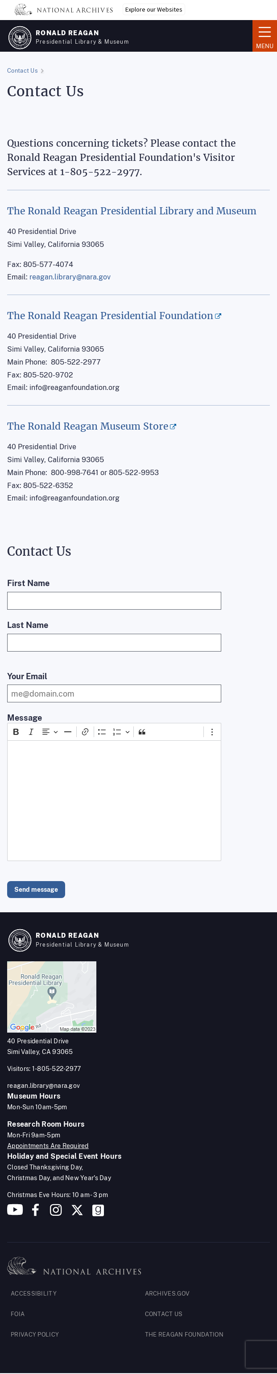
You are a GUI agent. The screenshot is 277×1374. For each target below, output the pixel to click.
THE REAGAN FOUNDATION (184, 1334)
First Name (28, 583)
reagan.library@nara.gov (70, 277)
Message (24, 717)
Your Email (27, 676)
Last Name (27, 625)
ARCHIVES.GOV (167, 1293)
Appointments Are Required (48, 1145)
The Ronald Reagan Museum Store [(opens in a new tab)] (87, 426)
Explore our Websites (153, 9)
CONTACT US (164, 1314)
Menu (264, 35)
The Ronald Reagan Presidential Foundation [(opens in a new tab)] (110, 316)
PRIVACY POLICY (35, 1334)
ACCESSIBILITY (34, 1293)
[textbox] (114, 800)
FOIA (18, 1314)
